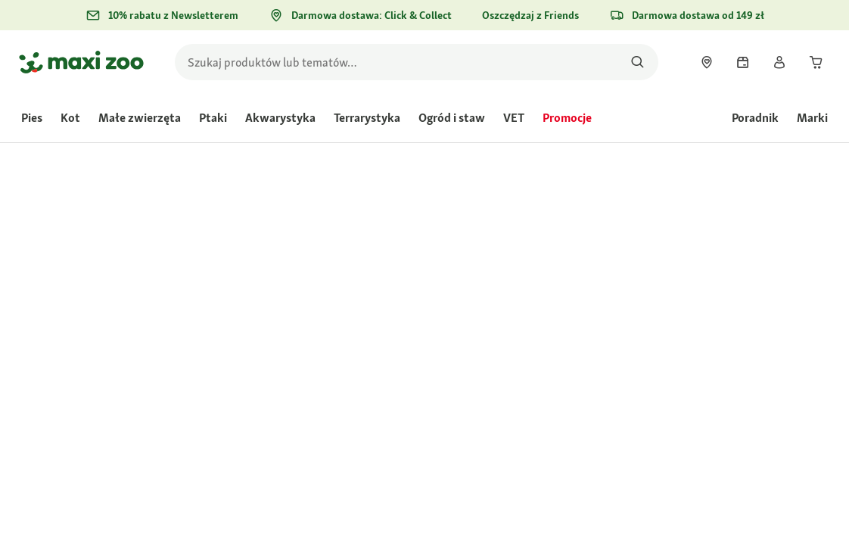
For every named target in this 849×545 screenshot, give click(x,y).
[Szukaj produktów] (637, 62)
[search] (416, 62)
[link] (707, 62)
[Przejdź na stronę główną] (81, 62)
